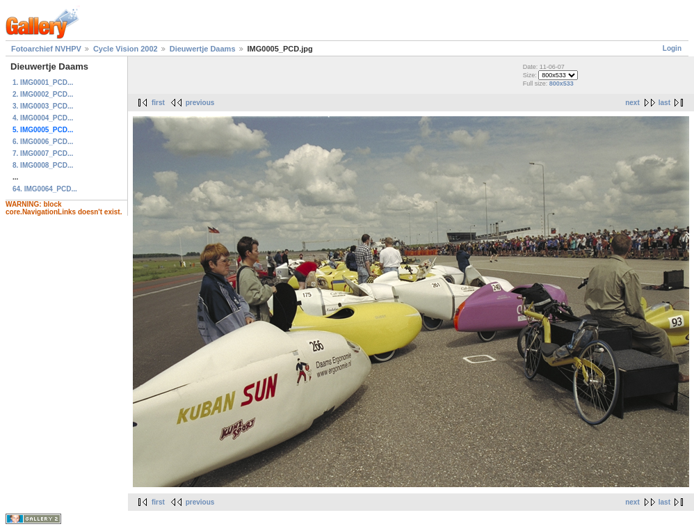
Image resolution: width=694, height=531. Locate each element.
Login (672, 48)
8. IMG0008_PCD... (43, 165)
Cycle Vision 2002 (125, 49)
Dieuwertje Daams (203, 49)
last (664, 102)
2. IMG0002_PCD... (43, 94)
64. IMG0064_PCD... (45, 189)
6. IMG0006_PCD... (43, 141)
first (158, 102)
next (632, 102)
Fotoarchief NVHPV (46, 49)
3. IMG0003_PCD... (43, 106)
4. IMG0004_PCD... (43, 118)
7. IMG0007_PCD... (43, 153)
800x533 (561, 83)
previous (200, 102)
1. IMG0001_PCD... (43, 82)
